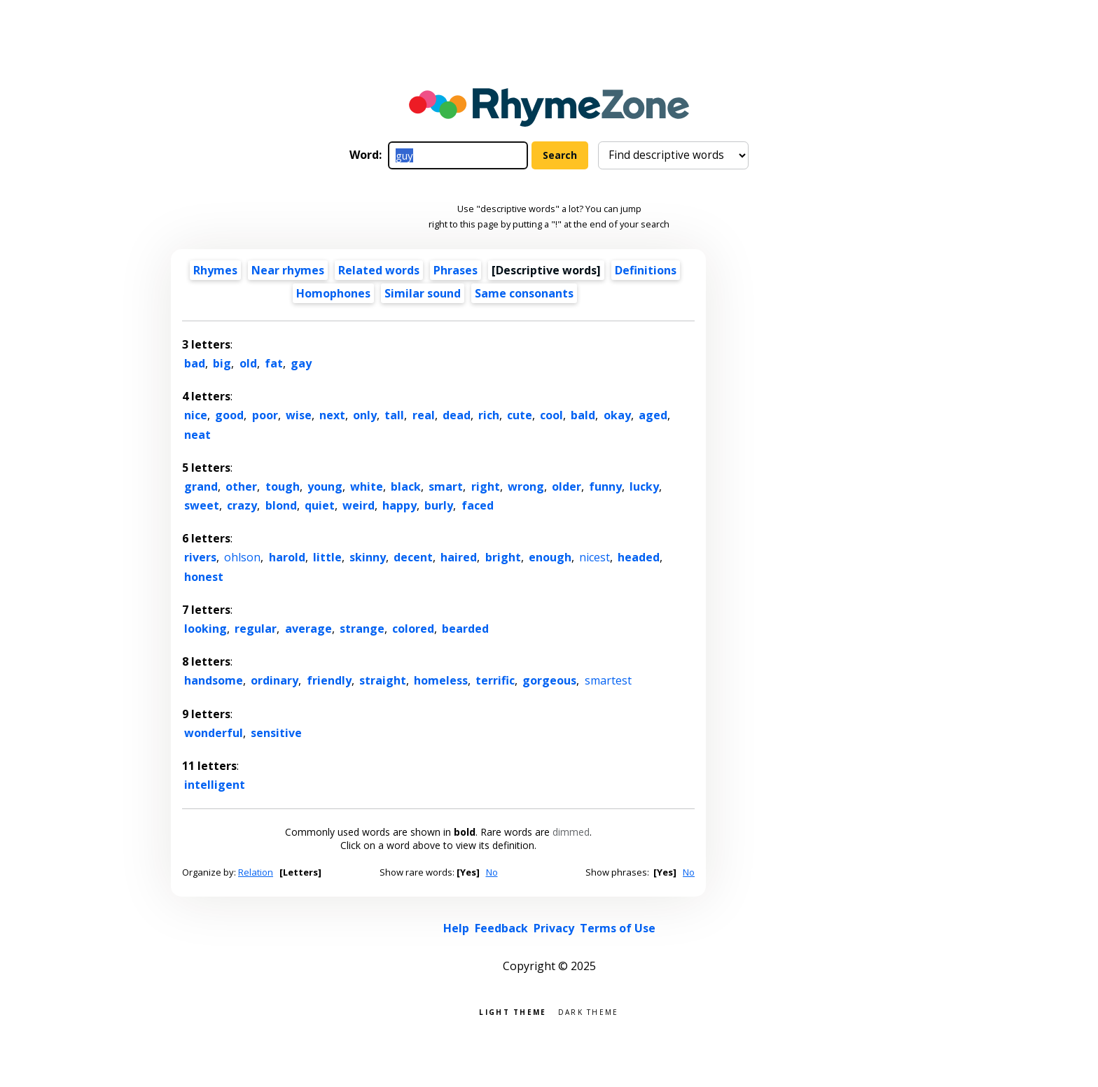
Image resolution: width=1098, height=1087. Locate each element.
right (485, 486)
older (566, 486)
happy (399, 505)
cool (551, 415)
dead (457, 415)
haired (458, 557)
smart (446, 486)
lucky (644, 486)
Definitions (645, 270)
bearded (465, 628)
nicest (594, 557)
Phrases (455, 270)
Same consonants (524, 293)
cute (519, 415)
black (406, 486)
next (332, 415)
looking (205, 628)
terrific (495, 680)
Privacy (554, 928)
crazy (242, 505)
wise (299, 415)
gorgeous (549, 680)
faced (477, 505)
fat (274, 363)
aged (653, 415)
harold (287, 557)
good (229, 415)
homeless (441, 680)
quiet (320, 505)
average (308, 628)
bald (583, 415)
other (241, 486)
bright (503, 557)
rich (488, 415)
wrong (526, 486)
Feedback (501, 928)
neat (197, 434)
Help (456, 928)
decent (413, 557)
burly (438, 505)
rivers (200, 557)
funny (605, 486)
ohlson (242, 557)
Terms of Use (617, 928)
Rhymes (215, 270)
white (366, 486)
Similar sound (422, 293)
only (365, 415)
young (324, 486)
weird (358, 505)
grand (201, 486)
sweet (201, 505)
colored (413, 628)
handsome (213, 680)
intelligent (214, 784)
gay (301, 363)
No (492, 872)
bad (194, 363)
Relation (255, 872)
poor (265, 415)
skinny (367, 557)
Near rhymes (287, 270)
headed (639, 557)
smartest (608, 680)
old (248, 363)
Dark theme (588, 1011)
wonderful (213, 733)
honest (203, 576)
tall (394, 415)
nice (195, 415)
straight (382, 680)
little (327, 557)
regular (256, 628)
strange (362, 628)
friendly (329, 680)
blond (281, 505)
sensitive (276, 733)
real (423, 415)
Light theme (512, 1011)
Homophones (333, 293)
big (222, 363)
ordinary (274, 680)
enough (550, 557)
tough (282, 486)
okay (617, 415)
